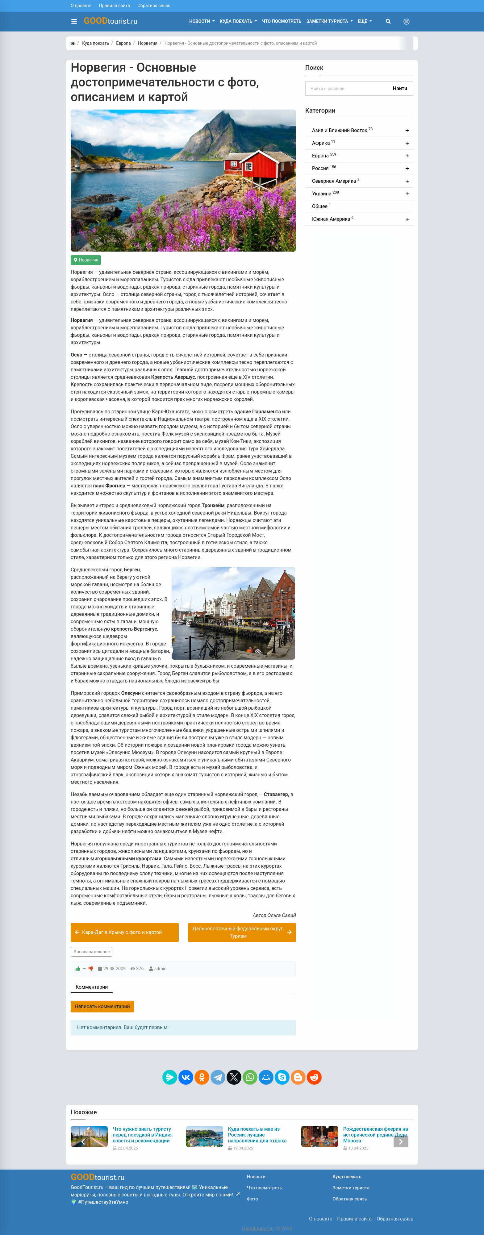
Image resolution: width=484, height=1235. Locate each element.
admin (160, 968)
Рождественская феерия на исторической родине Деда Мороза (375, 1135)
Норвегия (85, 259)
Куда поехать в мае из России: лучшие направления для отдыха (257, 1135)
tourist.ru (111, 20)
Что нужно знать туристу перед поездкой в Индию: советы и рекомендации (143, 1135)
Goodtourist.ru (257, 1229)
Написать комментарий (102, 1006)
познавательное (93, 951)
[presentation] (83, 1141)
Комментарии (92, 987)
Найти (400, 88)
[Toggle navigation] (406, 21)
